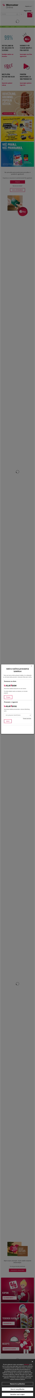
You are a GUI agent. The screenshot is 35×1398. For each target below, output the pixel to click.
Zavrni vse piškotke (17, 1389)
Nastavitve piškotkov (17, 1384)
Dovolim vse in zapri (17, 1394)
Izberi (8, 721)
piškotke (26, 1364)
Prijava (8, 697)
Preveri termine (27, 718)
